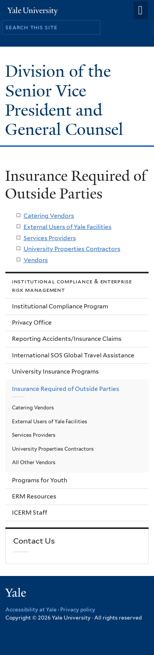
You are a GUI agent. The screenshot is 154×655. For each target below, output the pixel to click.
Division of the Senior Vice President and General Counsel (66, 100)
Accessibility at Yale (31, 609)
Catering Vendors (49, 215)
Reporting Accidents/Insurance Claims (67, 338)
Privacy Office (32, 322)
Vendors (36, 260)
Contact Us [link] (34, 541)
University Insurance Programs (55, 371)
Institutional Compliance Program (60, 306)
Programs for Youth (39, 480)
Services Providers (50, 238)
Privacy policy (77, 609)
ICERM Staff (29, 512)
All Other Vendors (34, 462)
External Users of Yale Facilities (68, 227)
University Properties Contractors (72, 249)
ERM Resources (34, 496)
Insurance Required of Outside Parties (65, 388)
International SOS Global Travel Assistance (73, 355)
